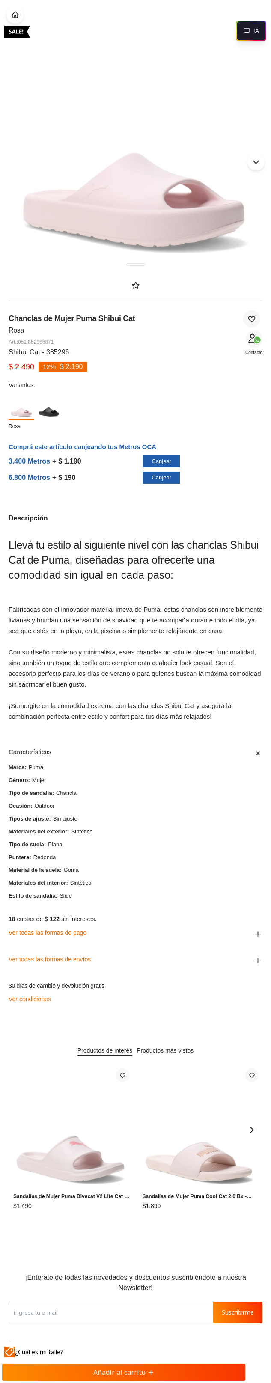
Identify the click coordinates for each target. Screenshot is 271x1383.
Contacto (253, 352)
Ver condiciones (30, 999)
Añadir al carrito (123, 1372)
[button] (256, 161)
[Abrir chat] (251, 31)
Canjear (161, 461)
